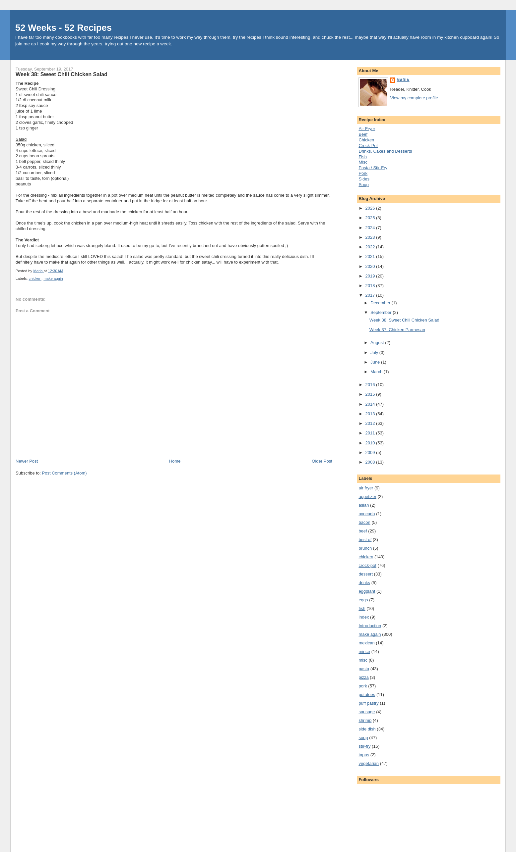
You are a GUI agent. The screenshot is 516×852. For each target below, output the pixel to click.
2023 (370, 237)
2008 (370, 462)
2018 (370, 285)
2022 (370, 246)
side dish (366, 729)
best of (364, 539)
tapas (363, 754)
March (377, 371)
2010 (370, 442)
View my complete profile (414, 97)
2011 (370, 432)
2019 (370, 276)
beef (362, 530)
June (375, 362)
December (381, 302)
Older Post (322, 461)
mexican (366, 642)
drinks (364, 582)
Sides (363, 178)
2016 (370, 384)
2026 (370, 208)
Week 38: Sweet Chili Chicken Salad (404, 320)
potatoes (366, 694)
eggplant (366, 591)
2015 (370, 394)
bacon (364, 522)
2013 (370, 413)
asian (363, 505)
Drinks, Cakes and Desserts (385, 151)
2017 (370, 295)
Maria (403, 80)
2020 (370, 266)
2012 (370, 423)
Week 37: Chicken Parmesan (397, 329)
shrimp (364, 720)
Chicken (366, 139)
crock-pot (367, 565)
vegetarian (368, 763)
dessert (365, 574)
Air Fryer (366, 128)
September (381, 312)
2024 (370, 227)
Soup (363, 184)
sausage (366, 711)
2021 (370, 256)
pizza (363, 677)
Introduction (369, 625)
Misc (362, 162)
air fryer (365, 487)
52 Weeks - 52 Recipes (63, 28)
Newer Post (27, 461)
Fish (362, 156)
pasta (363, 668)
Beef (362, 134)
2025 (370, 217)
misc (362, 660)
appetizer (367, 496)
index (363, 617)
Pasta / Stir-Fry (372, 167)
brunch (365, 548)
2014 (370, 404)
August (377, 342)
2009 (370, 452)
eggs (363, 599)
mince (364, 651)
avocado (366, 513)
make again (53, 278)
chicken (35, 278)
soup (363, 737)
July (374, 352)
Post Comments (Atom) (64, 473)
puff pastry (368, 703)
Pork (362, 173)
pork (362, 685)
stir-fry (364, 746)
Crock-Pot (368, 145)
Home (175, 461)
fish (361, 608)
